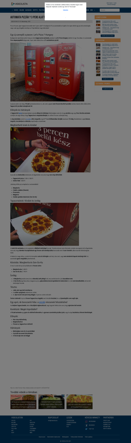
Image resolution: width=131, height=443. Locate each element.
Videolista (65, 10)
